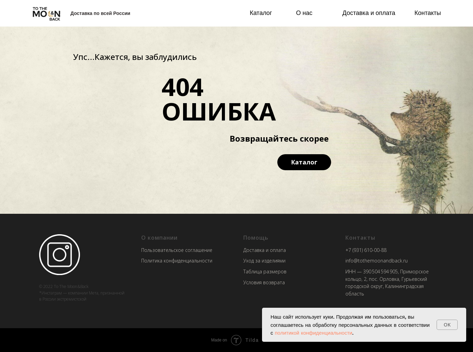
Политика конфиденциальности (176, 260)
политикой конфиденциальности (314, 333)
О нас (304, 12)
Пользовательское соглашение (176, 250)
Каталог (261, 12)
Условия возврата (264, 282)
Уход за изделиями (264, 260)
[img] (46, 13)
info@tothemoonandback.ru (376, 260)
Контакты (427, 12)
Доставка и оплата (368, 12)
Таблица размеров (265, 271)
